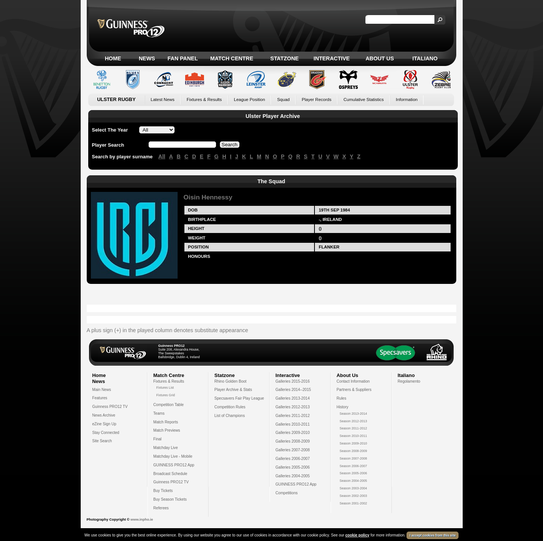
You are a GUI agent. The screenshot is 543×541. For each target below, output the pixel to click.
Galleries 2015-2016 (293, 381)
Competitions (287, 493)
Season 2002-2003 (353, 496)
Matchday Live (165, 448)
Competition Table (168, 405)
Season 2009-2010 (353, 443)
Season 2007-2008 (353, 458)
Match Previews (166, 430)
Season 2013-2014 (353, 413)
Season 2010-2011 (353, 436)
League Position (249, 99)
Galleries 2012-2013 (293, 407)
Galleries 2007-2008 (293, 450)
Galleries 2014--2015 (293, 390)
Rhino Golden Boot (231, 381)
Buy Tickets (163, 491)
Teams (159, 413)
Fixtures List (165, 387)
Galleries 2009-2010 (293, 433)
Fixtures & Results (204, 99)
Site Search (102, 441)
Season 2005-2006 (353, 473)
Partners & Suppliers (354, 390)
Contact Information (353, 381)
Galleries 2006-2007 (293, 459)
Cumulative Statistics (364, 99)
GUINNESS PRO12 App (174, 465)
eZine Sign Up (104, 424)
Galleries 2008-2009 (293, 441)
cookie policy (357, 535)
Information (407, 99)
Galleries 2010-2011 (293, 424)
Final (157, 439)
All (161, 156)
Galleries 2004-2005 (293, 476)
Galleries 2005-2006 (293, 467)
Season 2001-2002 (353, 503)
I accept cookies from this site (433, 535)
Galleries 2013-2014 (293, 398)
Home (113, 58)
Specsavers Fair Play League (239, 398)
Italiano (425, 58)
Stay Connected (106, 433)
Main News (101, 390)
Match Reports (165, 422)
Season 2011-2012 (353, 428)
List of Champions (230, 416)
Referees (161, 508)
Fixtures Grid (165, 395)
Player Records (316, 99)
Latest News (163, 99)
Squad (283, 99)
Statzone (284, 58)
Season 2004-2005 (353, 481)
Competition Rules (230, 407)
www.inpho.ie (141, 519)
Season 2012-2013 (353, 421)
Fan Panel (182, 58)
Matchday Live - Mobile (173, 456)
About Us (379, 58)
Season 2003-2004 (353, 488)
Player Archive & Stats (233, 390)
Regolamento (409, 381)
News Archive (103, 415)
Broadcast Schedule (170, 474)
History (342, 407)
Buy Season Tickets (170, 499)
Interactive (332, 58)
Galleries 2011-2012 (293, 416)
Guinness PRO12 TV (110, 407)
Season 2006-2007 (353, 466)
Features (99, 398)
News (147, 58)
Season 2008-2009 (353, 451)
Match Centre (231, 58)
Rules (342, 398)
